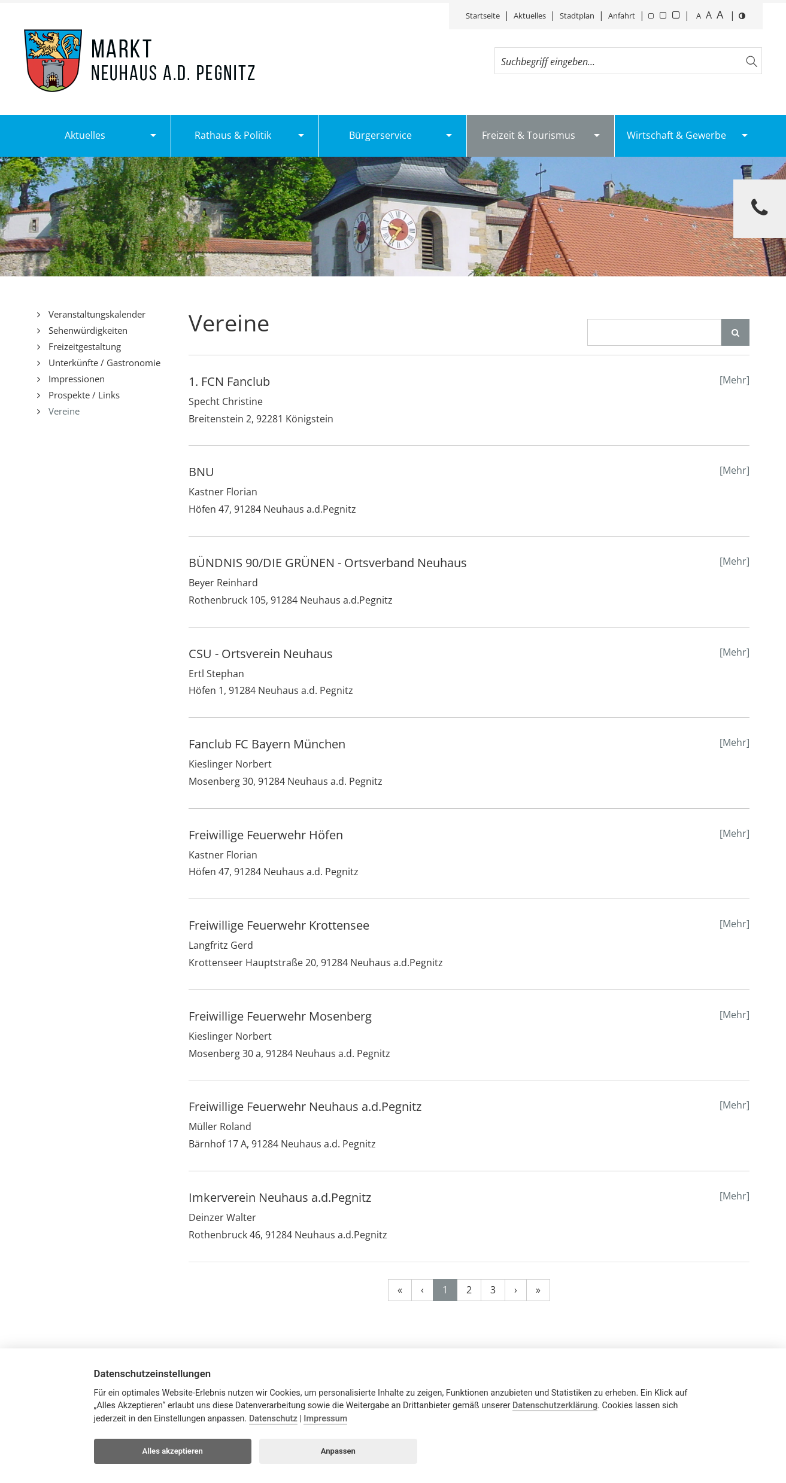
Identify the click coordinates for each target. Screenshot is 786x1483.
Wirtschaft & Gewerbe (676, 135)
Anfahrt (621, 15)
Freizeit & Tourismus (528, 135)
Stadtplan (577, 15)
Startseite (483, 15)
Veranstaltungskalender (95, 314)
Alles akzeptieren (172, 1451)
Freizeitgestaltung (83, 346)
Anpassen (338, 1451)
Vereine (63, 411)
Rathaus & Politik (233, 135)
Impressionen (75, 379)
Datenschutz (273, 1419)
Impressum (325, 1419)
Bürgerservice (380, 135)
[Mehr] (734, 379)
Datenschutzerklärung (554, 1405)
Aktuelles (530, 15)
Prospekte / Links (83, 395)
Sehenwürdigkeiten (87, 330)
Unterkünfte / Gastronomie (103, 363)
